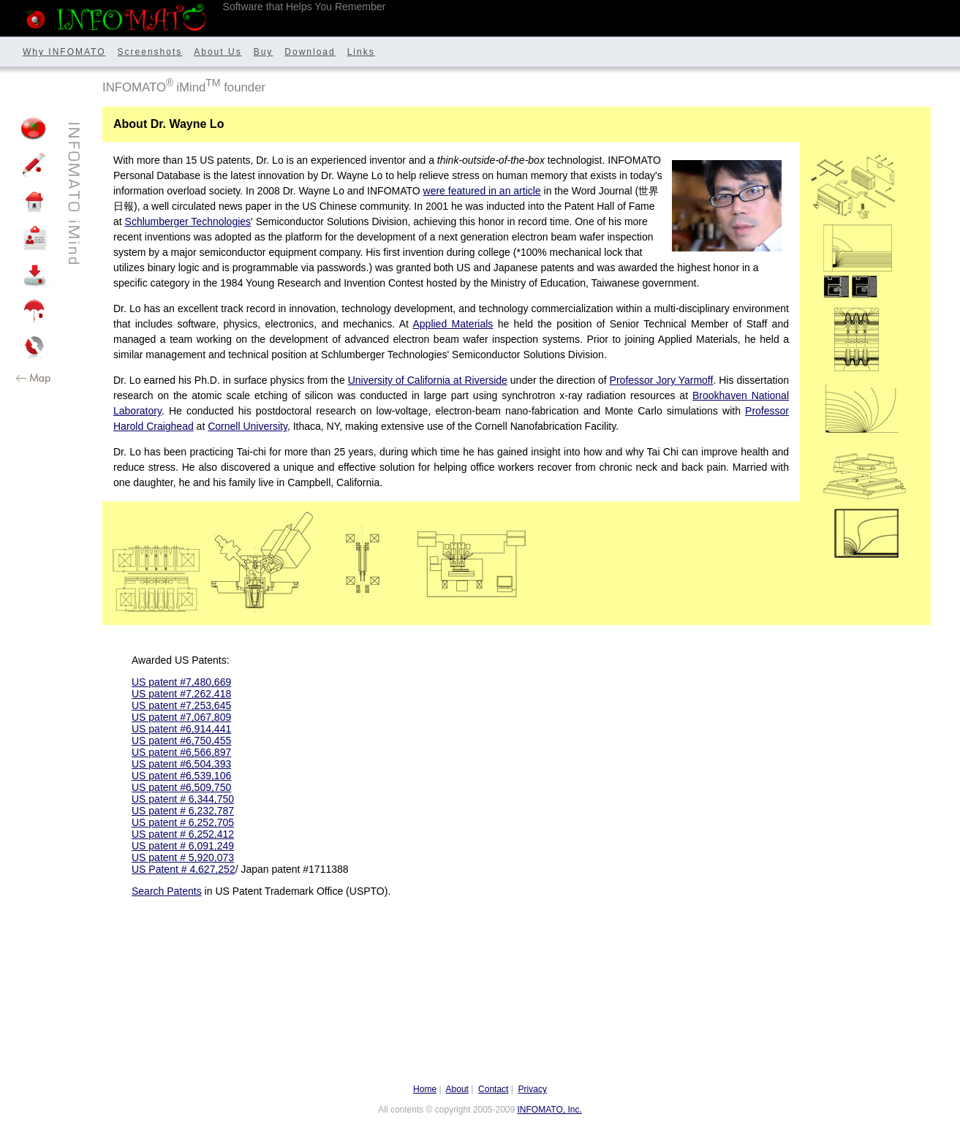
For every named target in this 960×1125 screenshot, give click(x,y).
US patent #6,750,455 (181, 740)
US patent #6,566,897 (181, 752)
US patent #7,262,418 (181, 694)
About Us (217, 52)
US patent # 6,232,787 (183, 811)
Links (361, 52)
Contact (493, 1089)
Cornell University (247, 426)
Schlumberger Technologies (188, 221)
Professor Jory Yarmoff (662, 380)
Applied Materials (452, 324)
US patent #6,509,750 (181, 787)
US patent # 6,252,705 (183, 822)
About (457, 1089)
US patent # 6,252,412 (183, 834)
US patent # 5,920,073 (183, 857)
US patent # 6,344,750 (183, 799)
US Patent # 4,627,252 (183, 869)
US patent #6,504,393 (181, 764)
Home (424, 1089)
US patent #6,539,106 (181, 775)
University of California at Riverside (427, 380)
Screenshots (150, 52)
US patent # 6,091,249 (183, 846)
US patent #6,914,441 (181, 729)
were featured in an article (482, 191)
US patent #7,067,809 (181, 717)
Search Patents (167, 891)
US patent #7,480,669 (181, 682)
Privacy (532, 1089)
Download (309, 52)
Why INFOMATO (64, 52)
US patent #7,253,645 (181, 705)
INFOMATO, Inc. (550, 1110)
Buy (263, 52)
